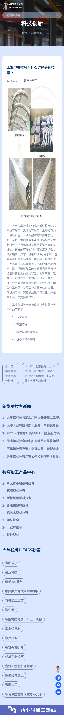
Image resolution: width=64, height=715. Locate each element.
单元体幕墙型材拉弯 (20, 483)
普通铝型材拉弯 (17, 505)
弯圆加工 (11, 684)
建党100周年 (14, 581)
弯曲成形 (11, 563)
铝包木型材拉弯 (17, 512)
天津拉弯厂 (30, 80)
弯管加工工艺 (14, 600)
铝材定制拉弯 (14, 656)
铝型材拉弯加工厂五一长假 (23, 619)
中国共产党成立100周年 (21, 591)
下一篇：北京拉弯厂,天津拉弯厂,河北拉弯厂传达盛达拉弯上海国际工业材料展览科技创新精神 (40, 373)
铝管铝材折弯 (14, 647)
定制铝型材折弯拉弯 (19, 666)
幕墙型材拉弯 (16, 490)
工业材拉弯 (14, 527)
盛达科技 (11, 572)
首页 (24, 33)
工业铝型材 (12, 628)
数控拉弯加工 (14, 675)
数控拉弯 (11, 638)
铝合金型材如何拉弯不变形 (23, 694)
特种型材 (13, 534)
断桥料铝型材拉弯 (19, 498)
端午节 (9, 610)
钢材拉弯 (13, 520)
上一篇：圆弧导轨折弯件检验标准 (10, 373)
